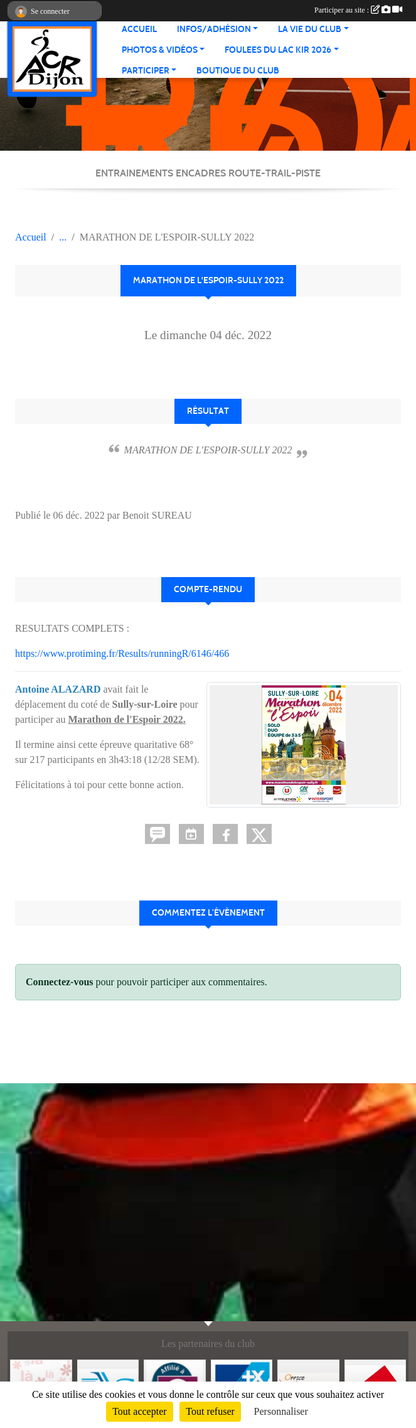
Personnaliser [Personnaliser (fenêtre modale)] (281, 1411)
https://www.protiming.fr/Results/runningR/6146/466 (122, 653)
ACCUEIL (139, 29)
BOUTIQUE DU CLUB (237, 70)
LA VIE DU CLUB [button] (309, 29)
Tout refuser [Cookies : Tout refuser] (210, 1411)
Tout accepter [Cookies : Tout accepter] (139, 1411)
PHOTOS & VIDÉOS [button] (160, 50)
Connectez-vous (59, 981)
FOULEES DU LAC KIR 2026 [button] (278, 50)
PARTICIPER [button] (145, 70)
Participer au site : (358, 10)
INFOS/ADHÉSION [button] (214, 29)
